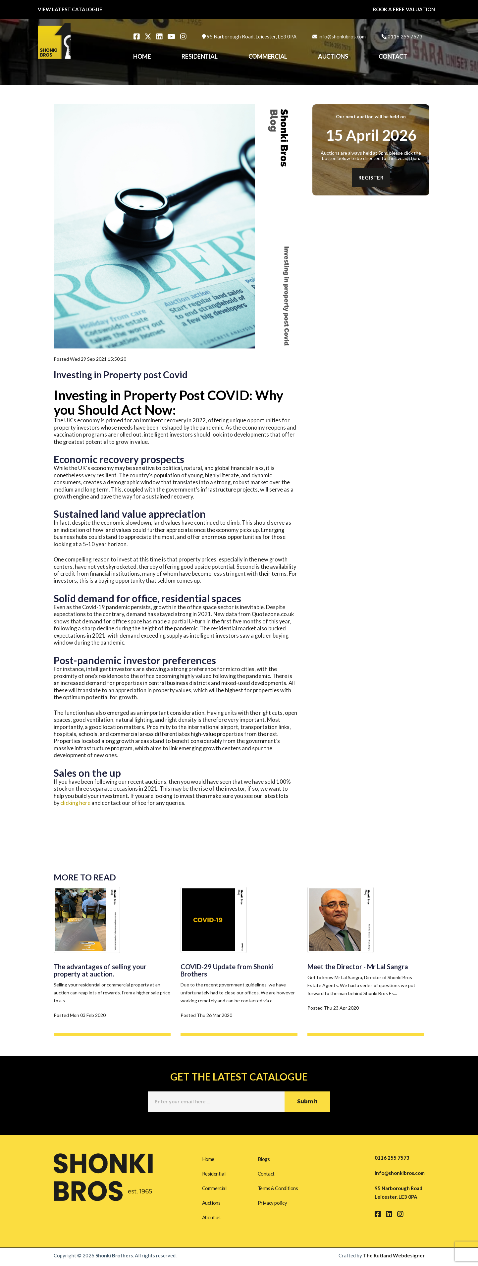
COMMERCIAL (268, 56)
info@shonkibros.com (342, 36)
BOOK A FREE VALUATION (404, 9)
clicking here (75, 803)
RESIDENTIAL (199, 56)
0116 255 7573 (405, 36)
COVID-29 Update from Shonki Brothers (227, 970)
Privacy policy (272, 1204)
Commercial (214, 1188)
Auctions (211, 1204)
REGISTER (370, 178)
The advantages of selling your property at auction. (100, 970)
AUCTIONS (333, 56)
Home (208, 1158)
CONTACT (393, 56)
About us (211, 1219)
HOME (142, 56)
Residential (214, 1173)
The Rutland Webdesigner (394, 1258)
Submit (307, 1101)
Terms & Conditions (278, 1188)
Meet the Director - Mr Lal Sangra (357, 967)
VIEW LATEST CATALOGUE (70, 9)
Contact (266, 1173)
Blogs (264, 1158)
